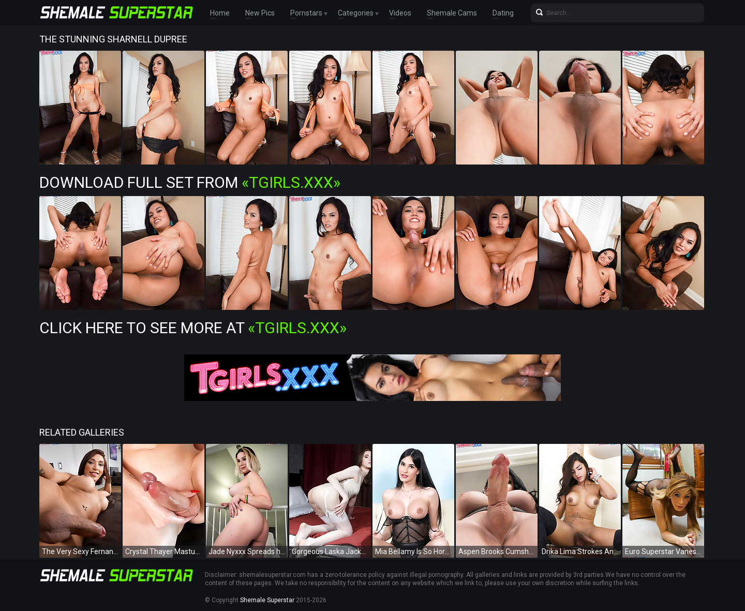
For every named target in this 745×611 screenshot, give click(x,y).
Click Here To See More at (193, 328)
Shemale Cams (452, 13)
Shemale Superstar (267, 600)
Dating (503, 13)
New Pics (260, 13)
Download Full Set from (189, 182)
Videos (400, 13)
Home (220, 13)
